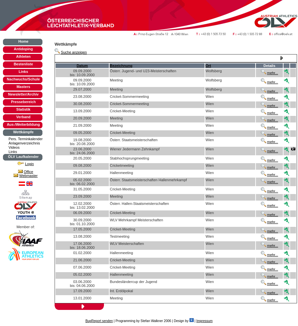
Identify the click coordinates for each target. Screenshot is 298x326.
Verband (23, 117)
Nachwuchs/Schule (23, 79)
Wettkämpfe (23, 132)
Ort (208, 66)
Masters (23, 87)
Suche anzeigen (74, 52)
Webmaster (28, 176)
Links (23, 72)
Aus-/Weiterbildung (23, 124)
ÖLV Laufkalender (23, 157)
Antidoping (23, 49)
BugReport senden (99, 321)
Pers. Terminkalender (26, 139)
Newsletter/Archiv (23, 94)
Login (29, 164)
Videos (14, 147)
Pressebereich (23, 102)
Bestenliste (23, 64)
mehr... (272, 73)
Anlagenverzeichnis (24, 143)
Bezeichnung (121, 66)
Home (23, 41)
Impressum (204, 321)
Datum (82, 66)
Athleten (23, 56)
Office (28, 172)
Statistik (23, 109)
